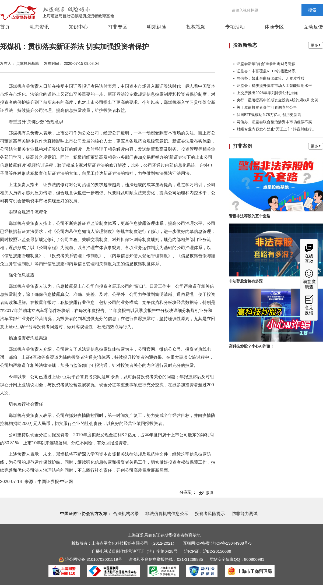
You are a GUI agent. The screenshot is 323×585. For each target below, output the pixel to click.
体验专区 (274, 27)
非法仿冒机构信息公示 (166, 513)
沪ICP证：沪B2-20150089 (207, 551)
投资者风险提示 (210, 513)
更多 (316, 45)
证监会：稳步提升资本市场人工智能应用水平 (274, 85)
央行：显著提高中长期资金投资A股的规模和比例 (277, 100)
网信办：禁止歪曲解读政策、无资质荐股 (270, 78)
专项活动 (235, 27)
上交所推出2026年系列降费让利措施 (267, 93)
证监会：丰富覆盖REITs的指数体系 (266, 71)
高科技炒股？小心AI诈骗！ (251, 346)
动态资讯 (39, 27)
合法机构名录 (126, 513)
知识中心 (78, 27)
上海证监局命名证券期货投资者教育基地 (164, 535)
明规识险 (156, 27)
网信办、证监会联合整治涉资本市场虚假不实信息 (278, 122)
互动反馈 (313, 27)
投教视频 (196, 27)
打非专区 (117, 27)
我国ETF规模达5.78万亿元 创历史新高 (269, 114)
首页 (5, 27)
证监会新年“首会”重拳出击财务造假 (266, 64)
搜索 (312, 10)
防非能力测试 (245, 513)
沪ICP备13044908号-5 (231, 543)
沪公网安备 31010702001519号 (90, 559)
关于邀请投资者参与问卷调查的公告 (267, 107)
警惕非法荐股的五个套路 (249, 216)
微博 (206, 493)
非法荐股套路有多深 (246, 281)
